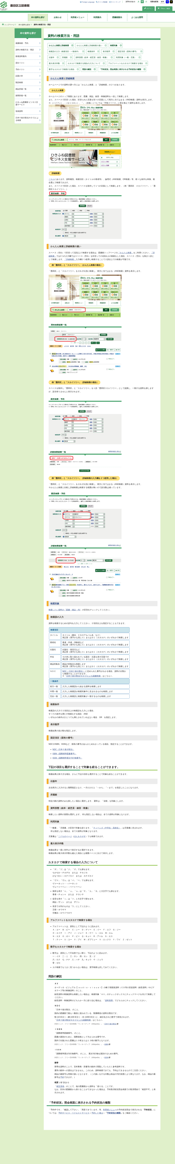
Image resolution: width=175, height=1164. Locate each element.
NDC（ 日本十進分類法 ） (73, 671)
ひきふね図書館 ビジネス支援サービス (27, 103)
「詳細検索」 (70, 259)
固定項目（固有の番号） (128, 51)
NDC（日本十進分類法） (63, 749)
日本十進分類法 (110, 1024)
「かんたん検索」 (125, 253)
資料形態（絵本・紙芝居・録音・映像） (91, 57)
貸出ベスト (20, 63)
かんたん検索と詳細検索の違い (89, 45)
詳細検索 (70, 78)
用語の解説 (86, 69)
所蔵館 (65, 57)
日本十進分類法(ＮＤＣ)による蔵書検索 (83, 676)
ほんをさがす (80, 836)
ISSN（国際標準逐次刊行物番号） (67, 758)
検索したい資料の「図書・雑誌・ (63, 610)
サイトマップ (115, 2)
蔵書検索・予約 (22, 43)
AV (79, 610)
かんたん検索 (57, 78)
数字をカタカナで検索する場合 (61, 69)
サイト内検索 (102, 2)
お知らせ (57, 17)
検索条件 (91, 51)
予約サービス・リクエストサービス (73, 1113)
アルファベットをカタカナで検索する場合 (125, 63)
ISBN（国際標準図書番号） (64, 754)
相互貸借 (60, 1086)
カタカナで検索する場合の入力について (84, 63)
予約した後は (97, 1113)
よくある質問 (137, 17)
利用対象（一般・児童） (126, 57)
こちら (51, 179)
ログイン (148, 8)
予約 (62, 1077)
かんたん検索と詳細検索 (59, 45)
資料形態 (109, 1000)
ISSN (106, 1057)
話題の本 (19, 76)
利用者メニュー (77, 17)
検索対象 (113, 45)
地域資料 (19, 111)
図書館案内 (117, 17)
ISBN (106, 1044)
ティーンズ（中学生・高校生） (107, 828)
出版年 (51, 57)
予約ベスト (20, 69)
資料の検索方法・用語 (25, 50)
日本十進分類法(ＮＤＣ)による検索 (27, 119)
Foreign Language (88, 2)
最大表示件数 (54, 63)
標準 (162, 2)
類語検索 (19, 82)
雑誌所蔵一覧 (21, 89)
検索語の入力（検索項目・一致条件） (64, 51)
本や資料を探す (38, 17)
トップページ (9, 25)
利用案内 (97, 17)
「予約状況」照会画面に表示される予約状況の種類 (120, 69)
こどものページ (65, 836)
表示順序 (106, 51)
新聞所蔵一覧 (21, 96)
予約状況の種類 (114, 1113)
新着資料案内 (21, 56)
